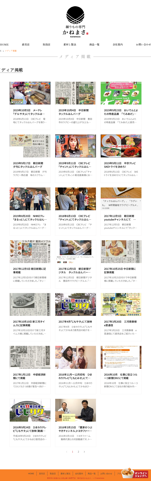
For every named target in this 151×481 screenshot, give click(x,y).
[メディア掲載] (11, 50)
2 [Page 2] (78, 451)
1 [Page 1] (72, 451)
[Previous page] (66, 451)
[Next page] (84, 451)
